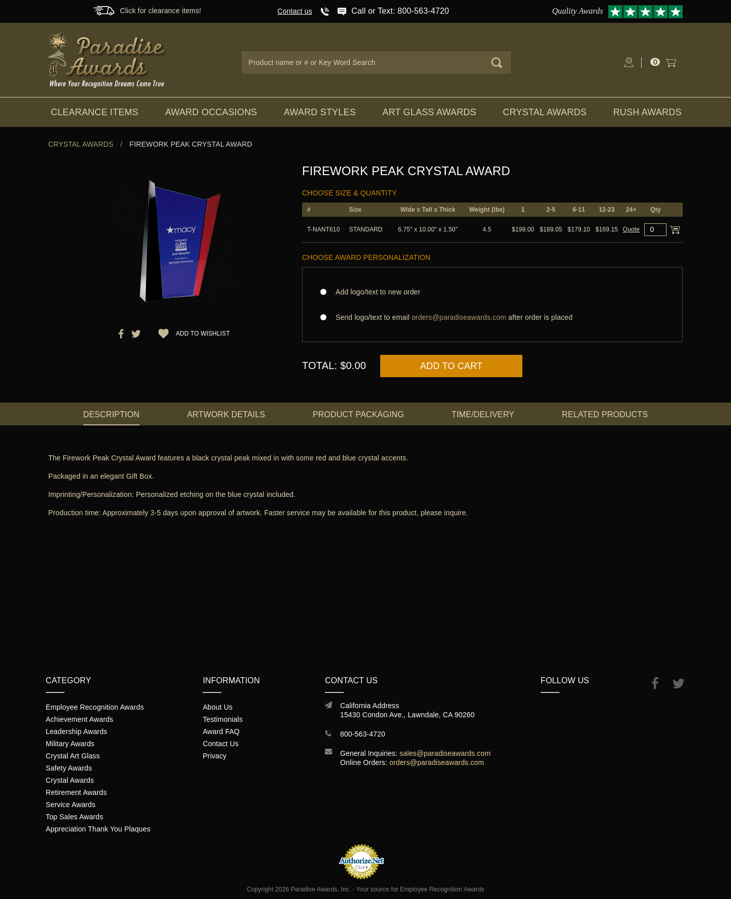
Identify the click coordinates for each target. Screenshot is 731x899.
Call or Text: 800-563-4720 (400, 11)
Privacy (214, 756)
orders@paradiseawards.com (436, 762)
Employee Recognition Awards (95, 707)
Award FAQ (221, 731)
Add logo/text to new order (374, 291)
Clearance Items (95, 112)
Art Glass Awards (429, 112)
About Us (217, 707)
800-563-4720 (362, 734)
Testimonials (223, 719)
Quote (631, 229)
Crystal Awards (545, 112)
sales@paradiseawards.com (445, 753)
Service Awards (70, 805)
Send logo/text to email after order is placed (492, 317)
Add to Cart (451, 366)
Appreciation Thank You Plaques (98, 829)
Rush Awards (647, 112)
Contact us (295, 11)
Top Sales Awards (74, 817)
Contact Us (221, 744)
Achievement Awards (79, 719)
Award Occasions (211, 112)
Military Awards (70, 744)
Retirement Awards (76, 792)
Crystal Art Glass (73, 756)
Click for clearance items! (160, 11)
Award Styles (320, 112)
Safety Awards (69, 768)
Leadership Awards (76, 731)
